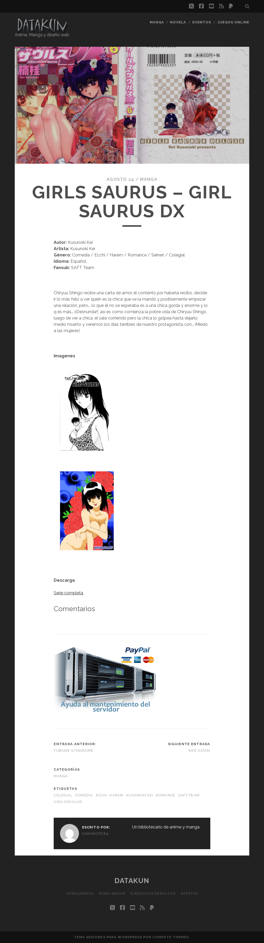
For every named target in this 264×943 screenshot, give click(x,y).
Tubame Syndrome (73, 751)
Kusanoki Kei (139, 795)
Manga (157, 22)
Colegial (63, 795)
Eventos (201, 22)
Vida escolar (68, 802)
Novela (178, 22)
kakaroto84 (95, 834)
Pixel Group (112, 893)
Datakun (132, 881)
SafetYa (189, 893)
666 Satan (199, 751)
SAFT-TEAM (189, 795)
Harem (116, 795)
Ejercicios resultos (153, 893)
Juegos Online (233, 22)
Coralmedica (80, 893)
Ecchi (101, 795)
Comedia (84, 795)
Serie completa (68, 592)
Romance (165, 795)
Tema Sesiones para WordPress (108, 937)
